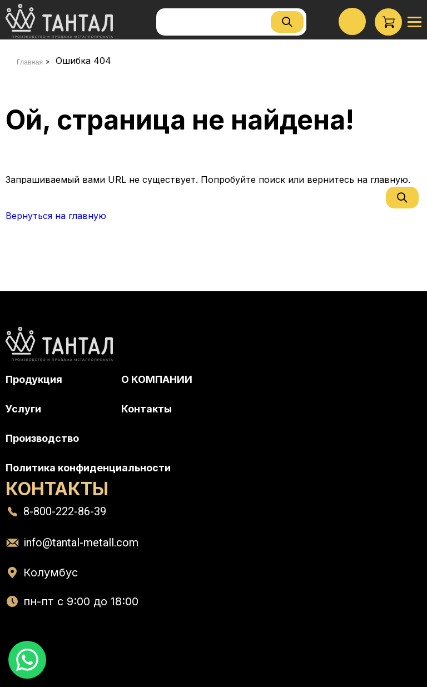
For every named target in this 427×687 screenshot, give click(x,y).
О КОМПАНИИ (156, 379)
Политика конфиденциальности (88, 468)
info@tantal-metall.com (80, 542)
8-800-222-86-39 (64, 511)
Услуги (23, 409)
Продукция (34, 379)
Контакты (146, 409)
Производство (42, 438)
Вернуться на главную (56, 215)
